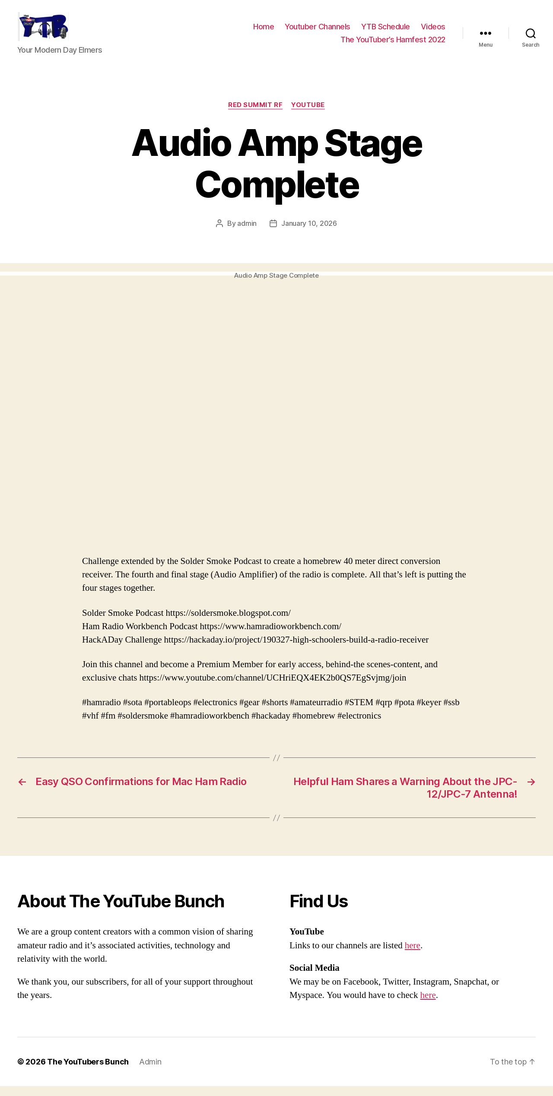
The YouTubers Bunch (88, 1071)
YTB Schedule (385, 31)
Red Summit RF (255, 115)
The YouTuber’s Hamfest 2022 (392, 44)
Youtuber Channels (317, 31)
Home (263, 31)
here (412, 955)
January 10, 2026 (309, 233)
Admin (150, 1071)
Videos (433, 31)
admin (247, 233)
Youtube (308, 115)
